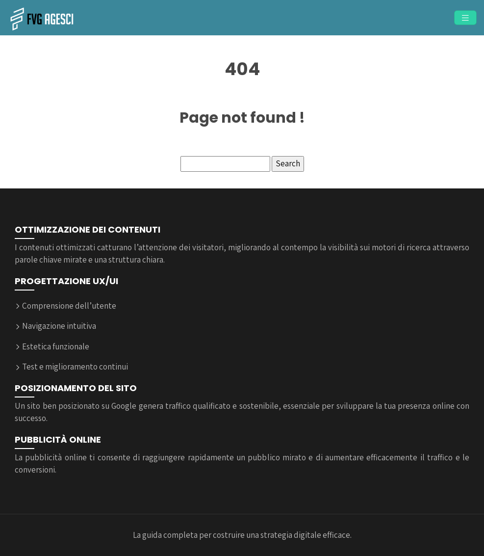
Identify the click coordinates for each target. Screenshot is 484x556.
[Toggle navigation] (465, 18)
